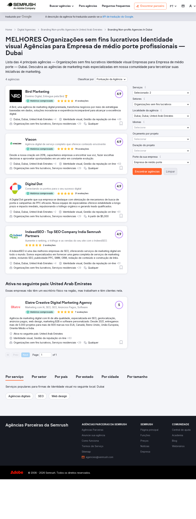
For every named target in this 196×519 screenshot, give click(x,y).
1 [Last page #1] (56, 354)
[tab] (14, 377)
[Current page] (45, 355)
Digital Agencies (27, 29)
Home (8, 29)
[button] (173, 6)
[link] (88, 6)
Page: (36, 354)
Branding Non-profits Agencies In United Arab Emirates (71, 29)
